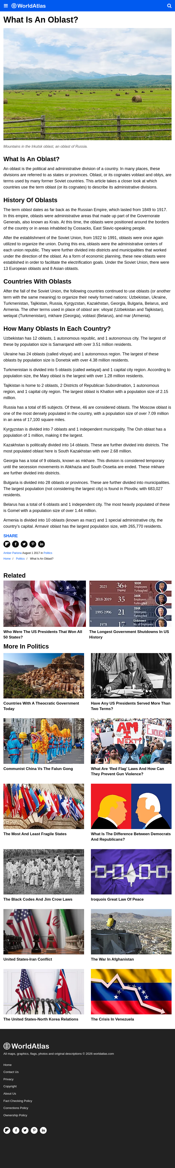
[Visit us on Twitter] (25, 1130)
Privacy (8, 1079)
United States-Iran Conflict (27, 959)
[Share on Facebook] (15, 544)
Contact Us (11, 1072)
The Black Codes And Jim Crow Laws (37, 899)
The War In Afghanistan (112, 959)
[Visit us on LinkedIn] (43, 1130)
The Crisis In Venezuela (112, 1019)
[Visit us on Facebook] (16, 1130)
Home (7, 1065)
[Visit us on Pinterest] (34, 1130)
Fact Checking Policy (17, 1101)
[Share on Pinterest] (32, 544)
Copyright (10, 1086)
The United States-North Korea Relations (40, 1019)
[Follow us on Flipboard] (6, 1130)
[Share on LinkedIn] (41, 544)
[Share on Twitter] (24, 544)
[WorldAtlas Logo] (30, 5)
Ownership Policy (15, 1115)
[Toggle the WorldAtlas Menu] (5, 5)
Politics (48, 553)
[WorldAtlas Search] (169, 5)
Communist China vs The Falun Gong (38, 769)
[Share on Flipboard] (6, 544)
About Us (9, 1093)
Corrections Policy (15, 1108)
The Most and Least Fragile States (35, 834)
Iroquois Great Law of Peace (117, 899)
